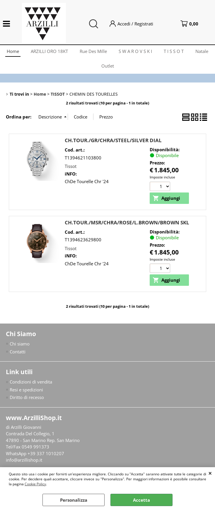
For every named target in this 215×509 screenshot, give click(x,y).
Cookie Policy (35, 484)
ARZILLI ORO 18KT (49, 51)
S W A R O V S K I (135, 51)
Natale (201, 51)
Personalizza (73, 500)
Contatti (17, 352)
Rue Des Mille (93, 51)
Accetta (141, 500)
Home (13, 51)
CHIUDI (210, 473)
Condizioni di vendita (31, 382)
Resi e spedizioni (26, 390)
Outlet (107, 66)
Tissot (70, 166)
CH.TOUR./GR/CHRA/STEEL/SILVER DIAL (113, 140)
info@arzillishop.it (24, 460)
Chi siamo (20, 344)
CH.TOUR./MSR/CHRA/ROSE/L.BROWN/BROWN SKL (127, 222)
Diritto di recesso (27, 397)
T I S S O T (174, 51)
